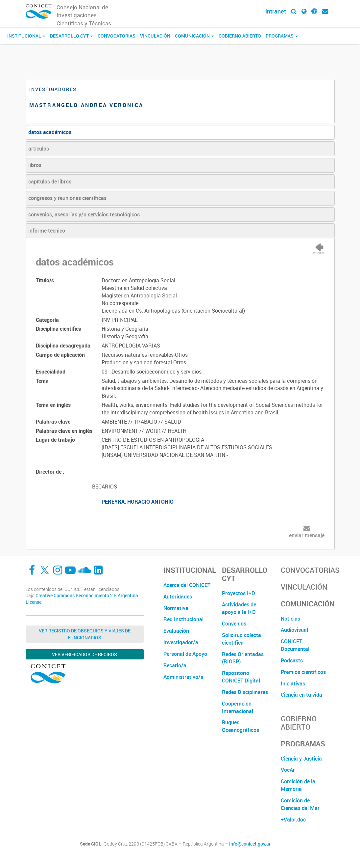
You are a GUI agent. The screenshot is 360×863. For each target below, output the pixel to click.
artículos (38, 148)
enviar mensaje (306, 535)
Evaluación (176, 630)
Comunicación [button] (194, 36)
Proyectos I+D (238, 593)
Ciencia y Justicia (301, 758)
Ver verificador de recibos (84, 654)
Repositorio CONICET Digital (241, 676)
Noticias (290, 618)
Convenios (234, 623)
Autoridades (177, 596)
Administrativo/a (183, 677)
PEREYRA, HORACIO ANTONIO (138, 501)
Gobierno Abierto (240, 36)
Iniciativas (293, 683)
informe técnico (46, 230)
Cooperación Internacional (237, 707)
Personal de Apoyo (185, 653)
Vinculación (155, 36)
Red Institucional (183, 619)
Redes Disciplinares (245, 692)
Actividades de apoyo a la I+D (239, 608)
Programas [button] (282, 36)
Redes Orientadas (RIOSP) (243, 658)
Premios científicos (303, 672)
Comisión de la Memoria (298, 785)
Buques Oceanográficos (240, 726)
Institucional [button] (26, 36)
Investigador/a (180, 642)
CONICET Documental (295, 645)
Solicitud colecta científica (241, 638)
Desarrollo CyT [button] (71, 36)
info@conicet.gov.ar (250, 844)
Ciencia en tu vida (301, 694)
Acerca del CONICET (186, 585)
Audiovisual (294, 629)
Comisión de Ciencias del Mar (300, 804)
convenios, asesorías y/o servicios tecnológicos (84, 214)
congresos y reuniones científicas (67, 198)
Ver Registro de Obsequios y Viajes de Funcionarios (85, 634)
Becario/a (174, 665)
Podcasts (292, 660)
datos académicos (49, 132)
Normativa (175, 608)
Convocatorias (116, 36)
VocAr (288, 769)
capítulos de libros (49, 181)
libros (34, 165)
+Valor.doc (293, 819)
